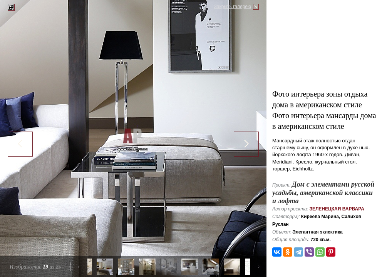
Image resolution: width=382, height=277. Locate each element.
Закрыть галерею (232, 6)
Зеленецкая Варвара (336, 209)
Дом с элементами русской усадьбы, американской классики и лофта (323, 192)
